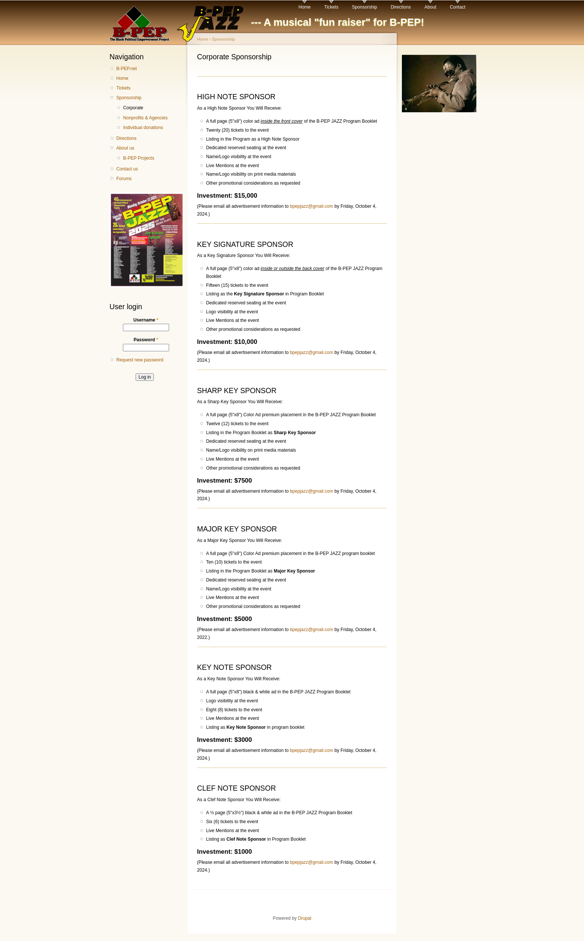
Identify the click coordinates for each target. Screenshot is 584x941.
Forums (123, 178)
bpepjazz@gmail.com (311, 206)
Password (146, 339)
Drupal (304, 918)
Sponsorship (364, 7)
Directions (401, 7)
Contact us (127, 169)
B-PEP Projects (138, 158)
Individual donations (143, 127)
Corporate (133, 107)
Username (145, 320)
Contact (458, 7)
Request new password (139, 360)
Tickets (331, 7)
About (431, 7)
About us (125, 148)
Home (305, 7)
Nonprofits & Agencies (145, 117)
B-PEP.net (126, 68)
